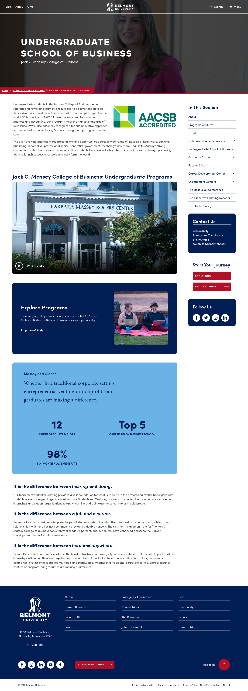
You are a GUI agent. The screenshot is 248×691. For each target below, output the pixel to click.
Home (5, 90)
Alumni (69, 597)
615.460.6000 (36, 645)
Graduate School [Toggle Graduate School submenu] (212, 157)
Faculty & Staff (197, 165)
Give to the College (200, 206)
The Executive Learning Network (209, 198)
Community (186, 607)
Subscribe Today (95, 665)
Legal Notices (173, 685)
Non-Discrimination (210, 685)
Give (30, 7)
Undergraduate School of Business (210, 149)
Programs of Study (200, 125)
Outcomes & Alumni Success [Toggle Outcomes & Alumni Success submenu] (212, 141)
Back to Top (216, 664)
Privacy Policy (190, 685)
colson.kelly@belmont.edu (209, 244)
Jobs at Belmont (132, 627)
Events (183, 617)
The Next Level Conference (205, 190)
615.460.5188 (201, 239)
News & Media (131, 607)
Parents (70, 627)
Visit (8, 7)
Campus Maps (188, 627)
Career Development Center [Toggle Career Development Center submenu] (212, 173)
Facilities (193, 133)
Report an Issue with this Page (148, 685)
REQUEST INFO (212, 286)
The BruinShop (131, 617)
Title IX (226, 685)
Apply (19, 7)
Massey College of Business (29, 90)
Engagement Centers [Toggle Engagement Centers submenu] (212, 182)
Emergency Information (137, 597)
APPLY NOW (212, 276)
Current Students (75, 607)
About (192, 117)
